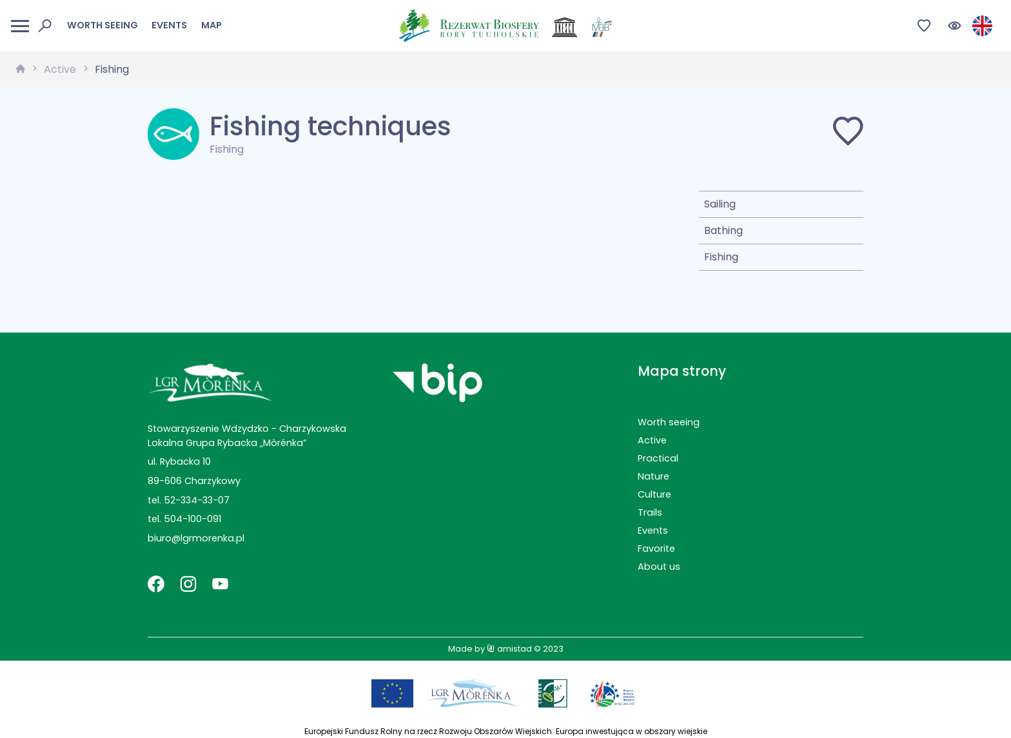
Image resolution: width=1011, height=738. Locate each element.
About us (659, 566)
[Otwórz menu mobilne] (20, 26)
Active (60, 69)
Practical (658, 458)
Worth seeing (102, 25)
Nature (653, 476)
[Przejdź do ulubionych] (924, 26)
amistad (509, 648)
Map (211, 25)
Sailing (720, 204)
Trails (650, 512)
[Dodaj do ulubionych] (847, 133)
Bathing (723, 230)
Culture (654, 494)
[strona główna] (20, 69)
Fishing (112, 69)
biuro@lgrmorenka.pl (196, 538)
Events (169, 25)
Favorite (656, 548)
